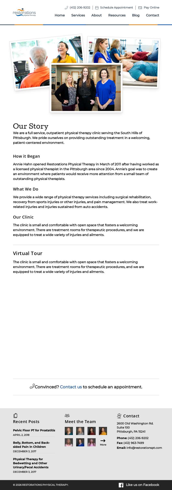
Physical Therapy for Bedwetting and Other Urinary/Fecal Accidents (30, 463)
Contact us (71, 386)
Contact (152, 15)
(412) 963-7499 (133, 443)
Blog (136, 15)
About (96, 15)
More (103, 442)
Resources (116, 15)
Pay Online (151, 7)
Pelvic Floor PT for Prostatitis (34, 430)
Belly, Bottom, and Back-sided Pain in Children (31, 445)
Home (60, 15)
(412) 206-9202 (80, 7)
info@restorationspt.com (144, 448)
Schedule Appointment (116, 7)
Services (78, 15)
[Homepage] (24, 12)
